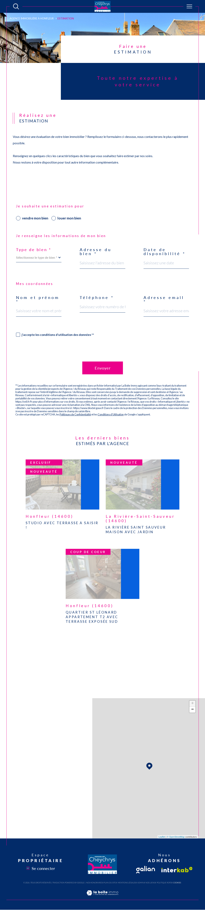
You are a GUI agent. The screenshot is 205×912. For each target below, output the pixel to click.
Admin (140, 883)
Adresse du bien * (96, 251)
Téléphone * (97, 297)
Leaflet (162, 837)
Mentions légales (127, 883)
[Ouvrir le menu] (189, 6)
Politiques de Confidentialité (75, 414)
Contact (198, 281)
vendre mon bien (35, 218)
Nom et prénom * (37, 299)
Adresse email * (164, 299)
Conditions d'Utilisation (111, 414)
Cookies (177, 883)
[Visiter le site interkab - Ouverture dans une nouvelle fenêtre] (177, 869)
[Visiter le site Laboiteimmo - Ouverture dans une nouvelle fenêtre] (102, 897)
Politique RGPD (164, 883)
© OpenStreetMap (176, 837)
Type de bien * (33, 249)
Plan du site (110, 883)
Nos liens (150, 883)
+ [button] (192, 704)
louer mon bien (69, 218)
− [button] (192, 710)
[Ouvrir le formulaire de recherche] (16, 6)
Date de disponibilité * (165, 251)
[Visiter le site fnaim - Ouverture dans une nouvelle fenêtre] (145, 869)
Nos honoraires (94, 883)
